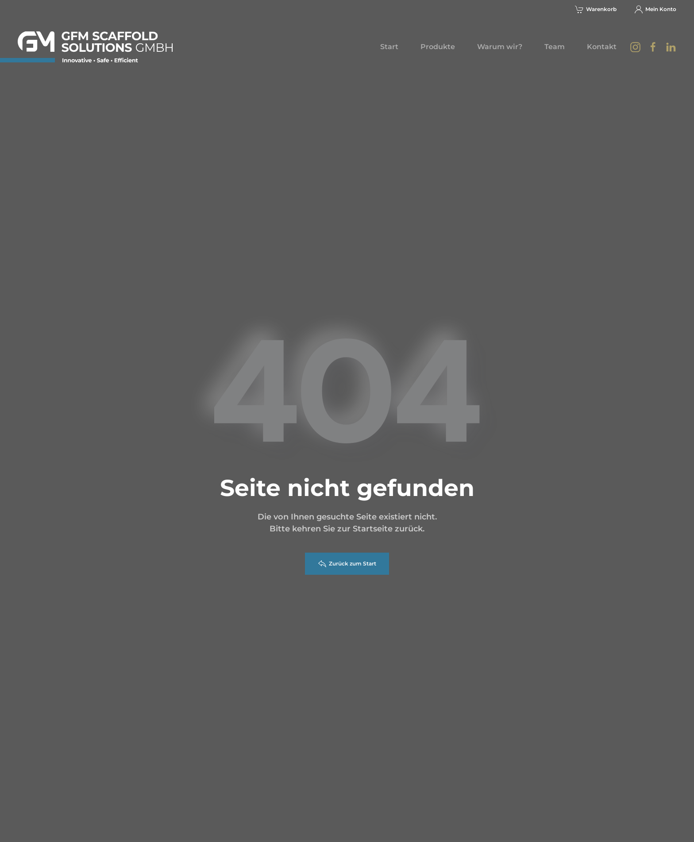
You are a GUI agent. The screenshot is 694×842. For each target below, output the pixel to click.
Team (554, 46)
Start (389, 46)
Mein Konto (655, 9)
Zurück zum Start (347, 563)
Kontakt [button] (602, 46)
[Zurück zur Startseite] (95, 47)
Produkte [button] (437, 46)
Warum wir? (499, 46)
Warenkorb (596, 9)
